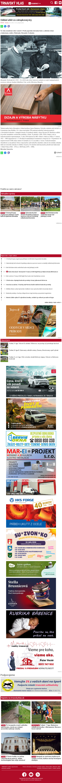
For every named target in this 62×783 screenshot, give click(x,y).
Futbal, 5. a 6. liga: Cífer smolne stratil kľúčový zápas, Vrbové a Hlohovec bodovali (33, 358)
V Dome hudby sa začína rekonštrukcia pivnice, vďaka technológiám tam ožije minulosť (13, 758)
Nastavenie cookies (47, 768)
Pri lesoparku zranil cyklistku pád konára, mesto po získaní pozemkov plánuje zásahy (14, 727)
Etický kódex (49, 766)
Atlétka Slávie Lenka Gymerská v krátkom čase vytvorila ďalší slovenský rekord (29, 289)
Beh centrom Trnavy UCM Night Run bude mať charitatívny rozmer (25, 276)
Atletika (7, 22)
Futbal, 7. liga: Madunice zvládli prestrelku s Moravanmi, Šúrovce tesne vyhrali (46, 727)
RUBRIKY (35, 3)
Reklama (55, 766)
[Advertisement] (18, 172)
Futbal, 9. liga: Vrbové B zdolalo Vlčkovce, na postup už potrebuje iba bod (34, 343)
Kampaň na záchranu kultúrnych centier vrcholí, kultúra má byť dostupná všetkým (46, 758)
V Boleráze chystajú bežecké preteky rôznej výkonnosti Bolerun (26, 280)
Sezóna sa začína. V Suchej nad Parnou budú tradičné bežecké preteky (28, 284)
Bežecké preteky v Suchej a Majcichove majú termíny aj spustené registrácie (28, 293)
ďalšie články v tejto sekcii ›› (53, 302)
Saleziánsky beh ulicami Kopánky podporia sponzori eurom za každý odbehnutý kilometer (30, 215)
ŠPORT (2, 22)
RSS (59, 766)
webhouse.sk (38, 780)
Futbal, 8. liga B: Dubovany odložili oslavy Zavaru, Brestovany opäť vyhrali (33, 350)
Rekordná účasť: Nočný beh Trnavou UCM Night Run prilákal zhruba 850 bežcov (32, 272)
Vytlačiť (57, 152)
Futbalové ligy (35, 725)
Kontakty (39, 768)
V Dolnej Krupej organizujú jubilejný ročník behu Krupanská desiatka (10, 214)
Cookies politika (56, 768)
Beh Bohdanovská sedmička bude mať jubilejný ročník (49, 214)
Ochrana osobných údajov (38, 766)
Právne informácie (27, 766)
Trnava (3, 725)
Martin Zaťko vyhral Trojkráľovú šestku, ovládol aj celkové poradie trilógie (30, 297)
